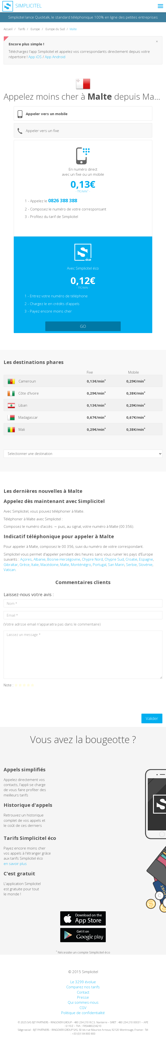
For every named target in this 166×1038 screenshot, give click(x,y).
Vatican (9, 569)
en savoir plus (15, 863)
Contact (83, 992)
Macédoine (49, 564)
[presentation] (40, 700)
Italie (35, 564)
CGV (83, 1007)
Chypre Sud (114, 559)
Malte (64, 564)
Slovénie (146, 564)
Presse (83, 997)
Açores (26, 559)
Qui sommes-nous (83, 1002)
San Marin (116, 564)
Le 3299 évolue (83, 981)
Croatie (131, 559)
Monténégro (81, 564)
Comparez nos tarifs (83, 986)
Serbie (131, 564)
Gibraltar (11, 564)
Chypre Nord (92, 559)
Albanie (39, 559)
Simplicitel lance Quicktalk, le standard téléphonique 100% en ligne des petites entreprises (83, 17)
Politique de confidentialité (83, 1012)
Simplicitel (22, 5)
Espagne (146, 559)
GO (83, 326)
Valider (152, 718)
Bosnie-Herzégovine (63, 559)
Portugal (99, 564)
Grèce (25, 564)
